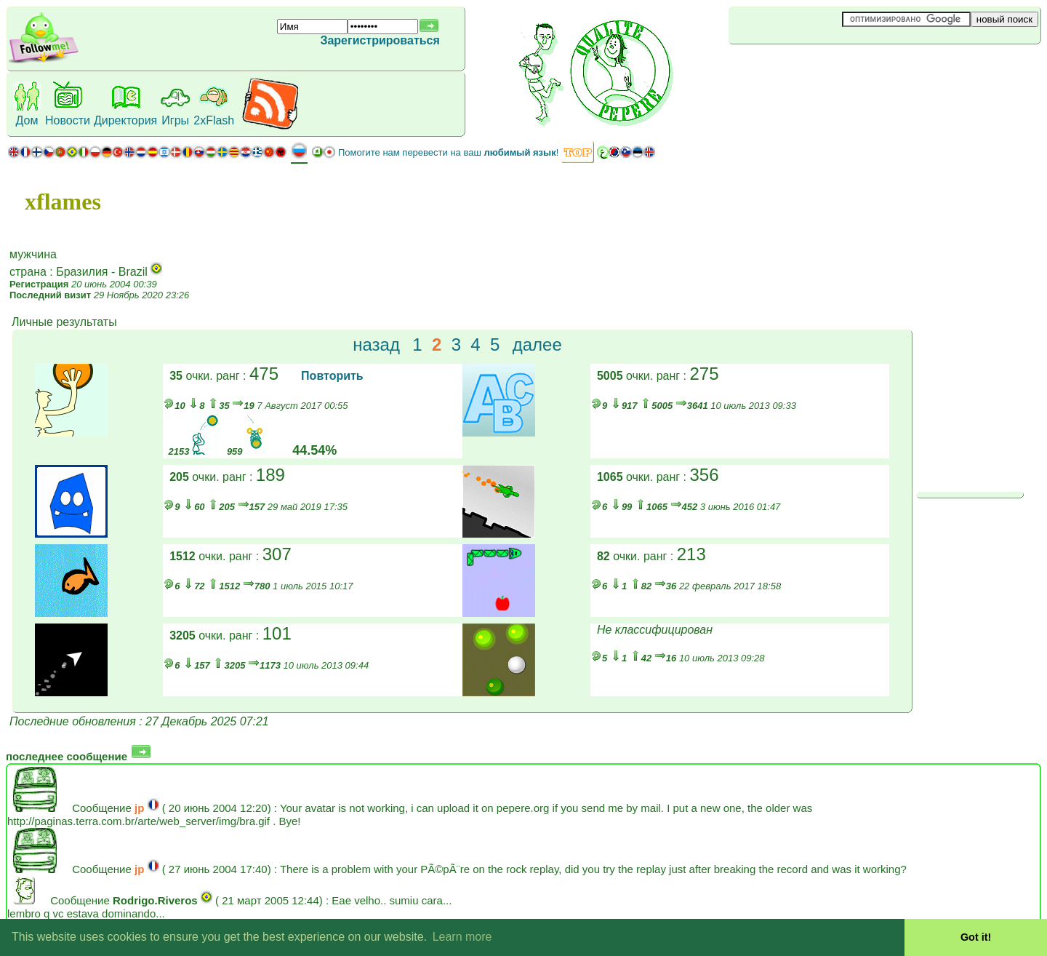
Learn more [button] (462, 937)
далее (537, 344)
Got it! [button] (975, 937)
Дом (27, 120)
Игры (175, 120)
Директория (125, 120)
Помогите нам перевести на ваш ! (448, 152)
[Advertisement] (815, 68)
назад (376, 344)
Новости (67, 120)
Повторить (332, 376)
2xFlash (213, 120)
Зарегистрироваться (379, 40)
